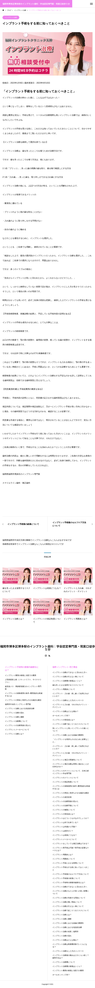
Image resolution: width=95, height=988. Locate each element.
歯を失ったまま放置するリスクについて (68, 685)
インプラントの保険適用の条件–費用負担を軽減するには (23, 694)
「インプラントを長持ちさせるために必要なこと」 (70, 740)
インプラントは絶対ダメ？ (62, 831)
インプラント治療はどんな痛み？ (65, 711)
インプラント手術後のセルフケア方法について (70, 874)
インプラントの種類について (63, 810)
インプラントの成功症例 (61, 797)
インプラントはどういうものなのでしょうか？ (70, 818)
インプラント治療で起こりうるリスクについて (70, 724)
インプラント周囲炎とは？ (62, 855)
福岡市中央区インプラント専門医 (18, 704)
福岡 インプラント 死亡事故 (64, 667)
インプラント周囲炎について (63, 689)
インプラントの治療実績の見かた (18, 725)
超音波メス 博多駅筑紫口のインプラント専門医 (23, 687)
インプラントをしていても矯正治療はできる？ (70, 844)
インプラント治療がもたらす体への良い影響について (70, 892)
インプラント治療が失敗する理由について (68, 898)
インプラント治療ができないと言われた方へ (69, 672)
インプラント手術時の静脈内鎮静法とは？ (22, 668)
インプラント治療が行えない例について (68, 677)
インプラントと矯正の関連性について (67, 760)
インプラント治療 (11, 17)
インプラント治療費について (16, 721)
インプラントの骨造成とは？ (63, 720)
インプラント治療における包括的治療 (19, 708)
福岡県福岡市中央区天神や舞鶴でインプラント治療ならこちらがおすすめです (37, 540)
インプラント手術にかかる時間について (68, 863)
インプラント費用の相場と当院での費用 (20, 675)
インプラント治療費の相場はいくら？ (67, 681)
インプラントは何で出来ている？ (65, 822)
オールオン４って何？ (61, 716)
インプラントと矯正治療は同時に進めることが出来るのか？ (70, 765)
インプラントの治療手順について (65, 806)
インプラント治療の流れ (14, 713)
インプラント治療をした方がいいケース (68, 700)
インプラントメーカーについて (17, 730)
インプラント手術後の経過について (66, 878)
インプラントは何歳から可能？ (64, 827)
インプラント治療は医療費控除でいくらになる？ (69, 945)
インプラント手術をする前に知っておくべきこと (70, 868)
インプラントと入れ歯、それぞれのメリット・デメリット (70, 706)
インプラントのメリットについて (65, 778)
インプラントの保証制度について (65, 782)
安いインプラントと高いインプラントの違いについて (70, 729)
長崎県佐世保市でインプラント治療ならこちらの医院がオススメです (33, 544)
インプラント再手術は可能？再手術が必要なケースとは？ (70, 849)
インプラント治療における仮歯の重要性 (68, 735)
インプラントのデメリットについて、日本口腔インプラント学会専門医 (70, 772)
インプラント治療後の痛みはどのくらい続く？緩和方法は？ (70, 956)
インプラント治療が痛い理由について (67, 902)
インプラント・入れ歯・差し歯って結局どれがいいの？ (70, 694)
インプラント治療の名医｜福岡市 (65, 932)
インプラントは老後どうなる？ (64, 835)
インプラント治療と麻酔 (14, 717)
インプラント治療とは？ (14, 734)
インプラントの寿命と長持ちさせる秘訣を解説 (23, 700)
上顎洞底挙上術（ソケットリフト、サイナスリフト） (23, 681)
